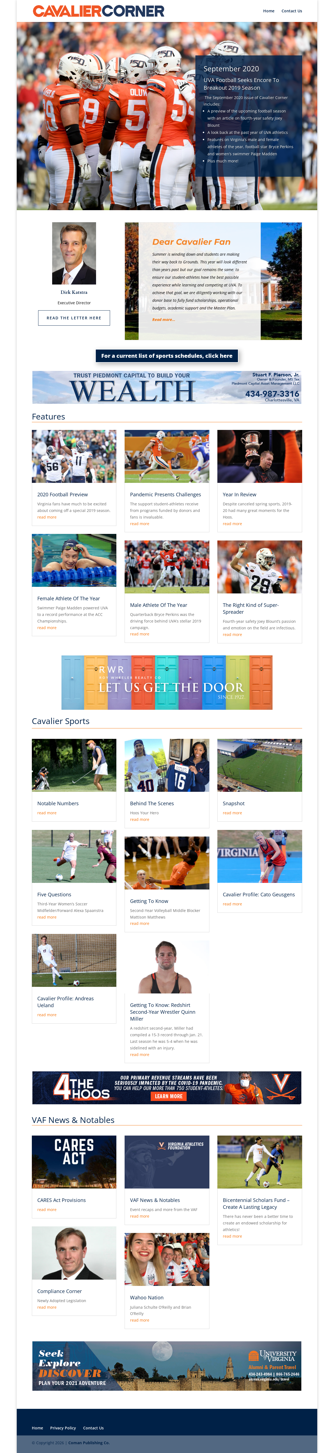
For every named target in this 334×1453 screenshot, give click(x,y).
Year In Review (239, 494)
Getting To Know (149, 901)
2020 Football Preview (62, 494)
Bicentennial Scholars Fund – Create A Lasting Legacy (256, 1203)
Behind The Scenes (152, 803)
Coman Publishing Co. (89, 1442)
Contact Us (292, 11)
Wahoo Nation (147, 1297)
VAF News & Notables (155, 1200)
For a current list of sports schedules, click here (166, 355)
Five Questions (54, 894)
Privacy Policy (63, 1428)
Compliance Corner (59, 1291)
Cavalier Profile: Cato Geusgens (259, 894)
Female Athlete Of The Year (68, 598)
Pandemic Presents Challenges (165, 494)
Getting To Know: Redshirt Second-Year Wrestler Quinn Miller (162, 1012)
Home (268, 11)
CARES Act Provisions (61, 1200)
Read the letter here (74, 317)
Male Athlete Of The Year (158, 605)
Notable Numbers (58, 803)
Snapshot (234, 803)
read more (47, 517)
